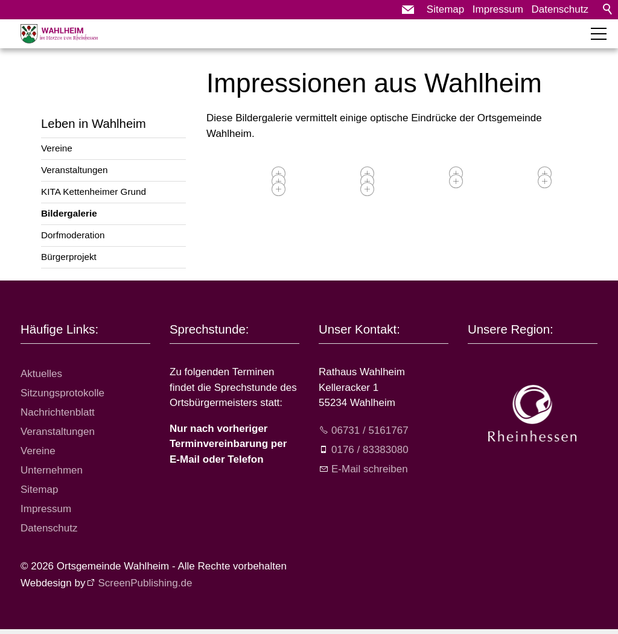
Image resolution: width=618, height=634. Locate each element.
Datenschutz (560, 9)
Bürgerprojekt (69, 257)
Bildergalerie (69, 213)
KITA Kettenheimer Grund (93, 191)
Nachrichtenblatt (58, 412)
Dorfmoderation (72, 235)
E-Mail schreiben (369, 469)
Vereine (56, 148)
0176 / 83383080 (370, 449)
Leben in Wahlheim (93, 123)
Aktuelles (41, 373)
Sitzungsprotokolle (62, 393)
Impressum (498, 9)
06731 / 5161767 (370, 430)
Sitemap (445, 9)
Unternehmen (52, 470)
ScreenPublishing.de (145, 583)
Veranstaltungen (74, 170)
